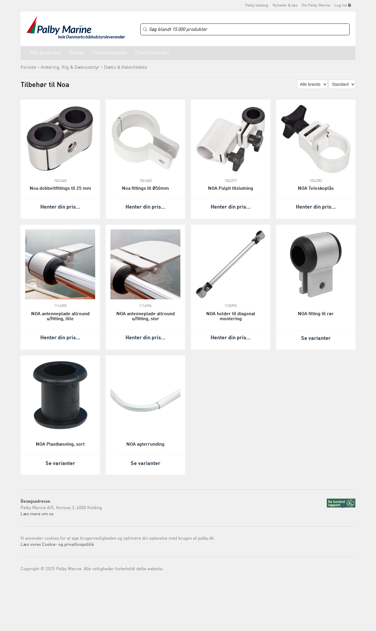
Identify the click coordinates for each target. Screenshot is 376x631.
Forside (28, 67)
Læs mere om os (37, 514)
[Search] (245, 30)
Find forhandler (152, 53)
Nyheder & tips (285, 5)
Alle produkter (45, 53)
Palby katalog (256, 5)
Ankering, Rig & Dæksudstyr (70, 67)
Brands (77, 53)
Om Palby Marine (316, 5)
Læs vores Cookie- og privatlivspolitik (57, 545)
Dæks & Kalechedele (125, 67)
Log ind (341, 5)
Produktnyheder (110, 53)
